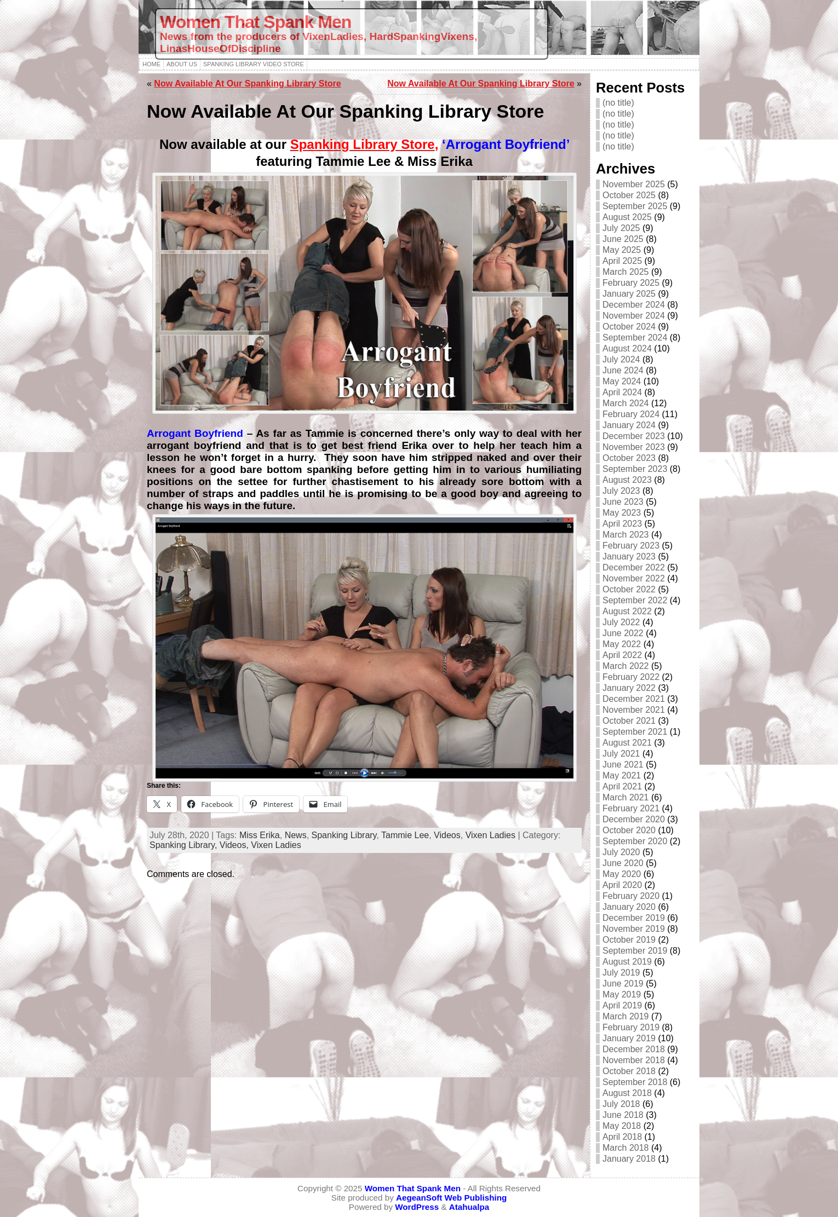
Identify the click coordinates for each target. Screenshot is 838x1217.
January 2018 (629, 1158)
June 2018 (623, 1115)
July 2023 (621, 490)
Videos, (235, 845)
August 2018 (627, 1093)
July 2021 (621, 753)
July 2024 (621, 359)
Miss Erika (259, 835)
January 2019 (629, 1038)
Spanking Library (344, 835)
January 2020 (629, 907)
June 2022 (623, 633)
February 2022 (630, 677)
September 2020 (634, 841)
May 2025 (621, 250)
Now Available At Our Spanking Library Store (247, 83)
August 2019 (627, 961)
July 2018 (621, 1104)
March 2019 (625, 1016)
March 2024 (625, 403)
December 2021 (633, 698)
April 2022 (622, 655)
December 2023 (633, 436)
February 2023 (630, 545)
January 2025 (629, 293)
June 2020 (623, 863)
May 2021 (621, 775)
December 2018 (633, 1049)
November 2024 (633, 315)
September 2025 (634, 206)
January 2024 (629, 425)
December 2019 (633, 917)
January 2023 (629, 556)
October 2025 (629, 195)
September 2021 (634, 731)
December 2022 (633, 567)
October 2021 (629, 720)
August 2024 (627, 348)
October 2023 (629, 458)
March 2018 (625, 1147)
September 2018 (634, 1082)
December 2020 (633, 819)
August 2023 (627, 480)
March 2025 (625, 271)
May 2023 (621, 512)
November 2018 (633, 1060)
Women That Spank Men (255, 22)
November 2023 (633, 447)
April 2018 (622, 1136)
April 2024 (622, 392)
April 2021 (622, 786)
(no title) (618, 102)
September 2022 (634, 600)
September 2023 (634, 469)
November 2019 (633, 928)
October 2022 (629, 589)
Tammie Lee (405, 835)
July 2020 (621, 852)
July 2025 (621, 228)
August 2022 (627, 611)
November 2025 (633, 184)
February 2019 (630, 1027)
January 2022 (629, 688)
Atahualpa (469, 1207)
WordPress (417, 1207)
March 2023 (625, 534)
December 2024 (633, 304)
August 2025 (627, 217)
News (296, 835)
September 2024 (634, 337)
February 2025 (630, 282)
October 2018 (629, 1071)
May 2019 (621, 994)
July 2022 (621, 622)
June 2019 (623, 983)
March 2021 (625, 797)
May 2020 (621, 874)
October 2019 (629, 939)
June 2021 (623, 764)
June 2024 (623, 370)
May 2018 (621, 1126)
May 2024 (621, 381)
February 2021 (630, 808)
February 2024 (630, 414)
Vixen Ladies (490, 835)
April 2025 (622, 261)
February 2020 (630, 896)
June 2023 (623, 501)
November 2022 (633, 578)
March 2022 (625, 666)
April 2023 (622, 523)
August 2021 (627, 742)
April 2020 (622, 885)
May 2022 (621, 644)
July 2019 (621, 972)
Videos (447, 835)
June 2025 (623, 239)
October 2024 (629, 326)
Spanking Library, (185, 845)
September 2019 (634, 950)
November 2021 (633, 709)
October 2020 (629, 830)
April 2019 (622, 1005)
